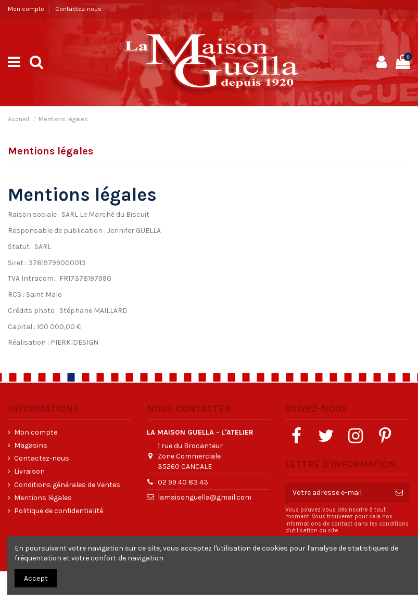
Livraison (29, 471)
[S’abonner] (399, 493)
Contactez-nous (78, 8)
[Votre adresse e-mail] (336, 493)
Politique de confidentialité (58, 510)
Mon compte (27, 8)
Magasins (30, 445)
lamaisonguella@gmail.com (204, 497)
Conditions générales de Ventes (67, 484)
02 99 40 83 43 (183, 482)
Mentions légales (43, 497)
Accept (36, 578)
